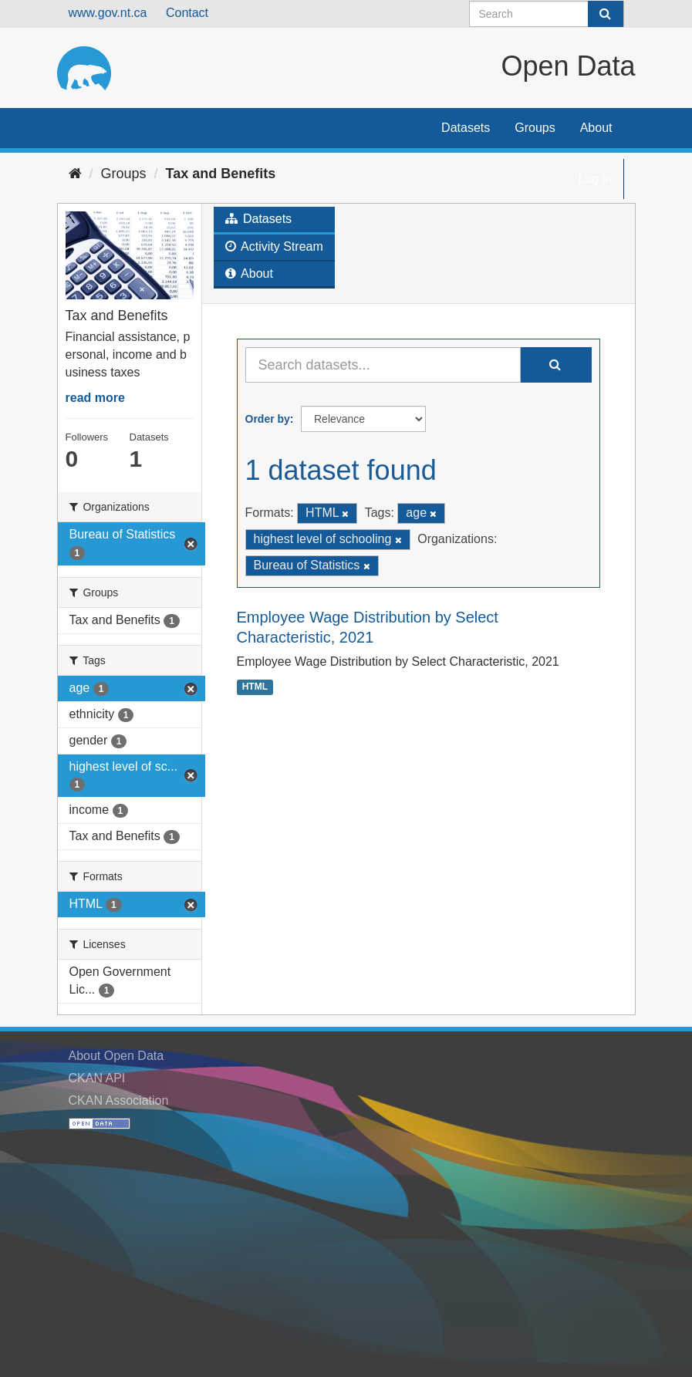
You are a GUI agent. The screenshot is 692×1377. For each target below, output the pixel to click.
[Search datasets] (546, 14)
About (596, 127)
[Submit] (605, 14)
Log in (595, 178)
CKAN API (97, 1078)
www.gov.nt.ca (108, 12)
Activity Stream (274, 246)
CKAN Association (119, 1100)
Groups (535, 127)
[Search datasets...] (383, 365)
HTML (255, 686)
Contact (187, 12)
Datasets (465, 127)
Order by (267, 419)
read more (95, 397)
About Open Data (116, 1055)
